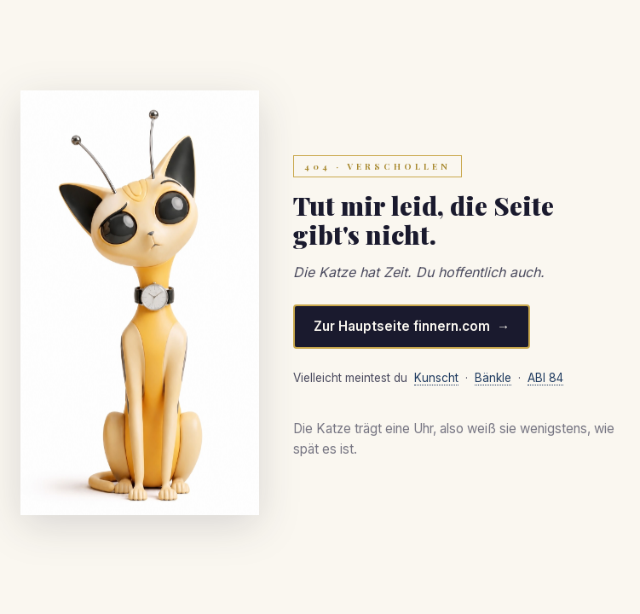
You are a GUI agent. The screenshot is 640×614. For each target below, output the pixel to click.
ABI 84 (545, 378)
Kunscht (436, 378)
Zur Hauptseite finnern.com (402, 326)
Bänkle (493, 378)
